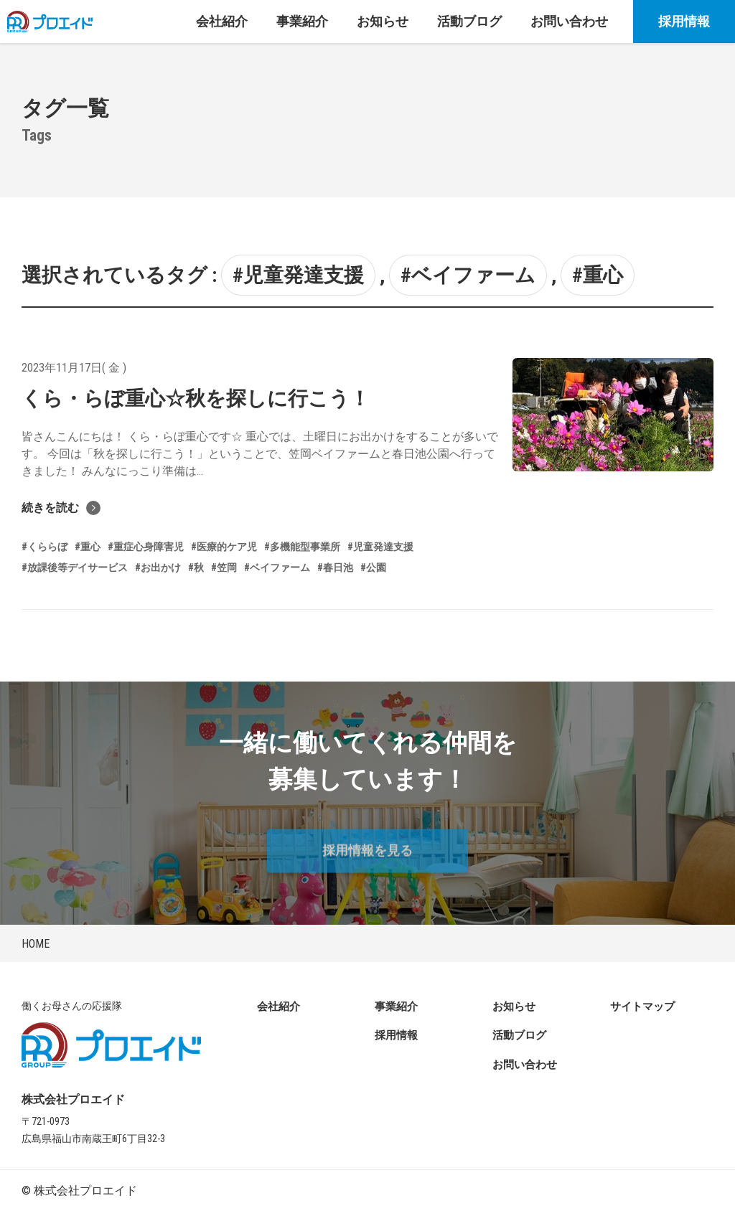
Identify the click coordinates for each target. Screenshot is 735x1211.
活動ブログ (519, 1035)
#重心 (597, 275)
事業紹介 (396, 1006)
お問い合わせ (524, 1064)
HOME (36, 944)
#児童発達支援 (298, 275)
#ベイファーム (468, 275)
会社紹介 (278, 1006)
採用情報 (684, 21)
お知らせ (513, 1006)
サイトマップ (642, 1006)
